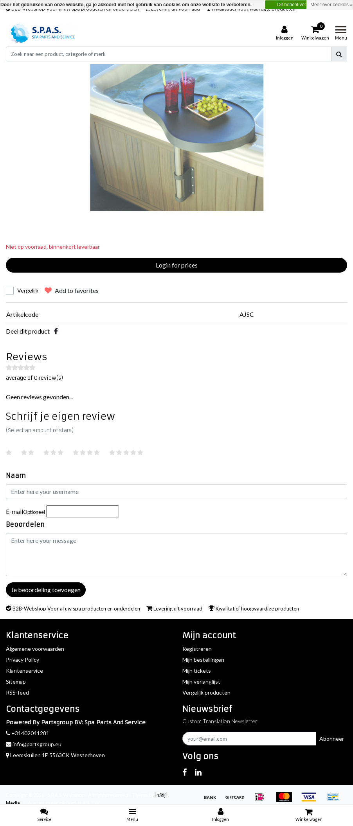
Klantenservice (24, 670)
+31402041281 (27, 733)
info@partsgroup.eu (33, 744)
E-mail (25, 511)
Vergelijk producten (206, 692)
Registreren (197, 648)
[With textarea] (176, 554)
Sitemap (16, 681)
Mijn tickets (196, 670)
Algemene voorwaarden (35, 648)
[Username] (176, 491)
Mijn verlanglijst (201, 681)
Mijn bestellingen (203, 659)
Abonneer (331, 738)
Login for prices (177, 265)
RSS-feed (17, 692)
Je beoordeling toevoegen (46, 589)
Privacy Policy (22, 659)
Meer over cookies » (331, 4)
